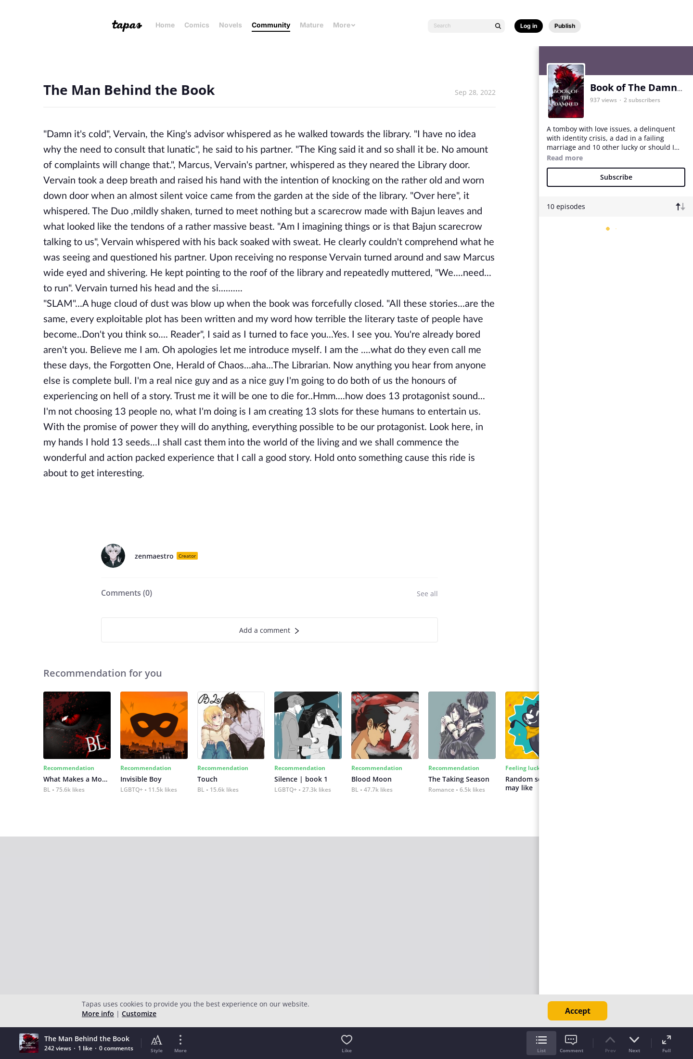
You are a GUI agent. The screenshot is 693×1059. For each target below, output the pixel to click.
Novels (230, 25)
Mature (311, 25)
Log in (528, 25)
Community (271, 25)
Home (165, 25)
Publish (564, 25)
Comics (196, 25)
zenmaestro (154, 556)
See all (427, 593)
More (344, 25)
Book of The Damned (639, 87)
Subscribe (616, 177)
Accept (577, 1011)
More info (98, 1013)
